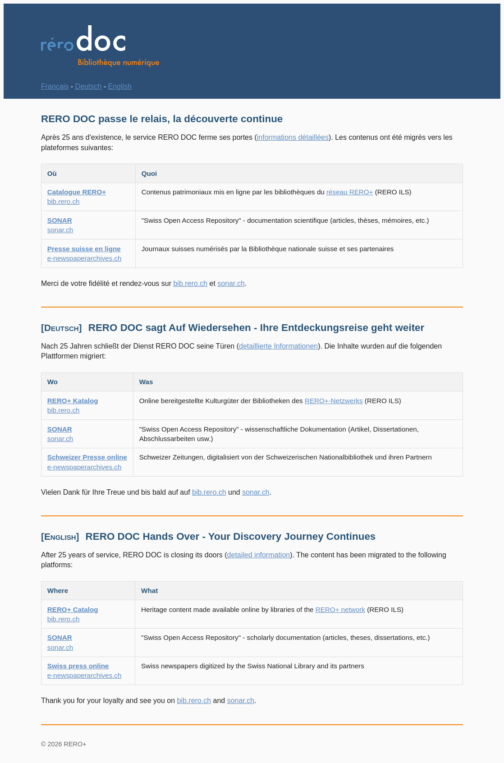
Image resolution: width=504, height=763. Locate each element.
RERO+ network (340, 609)
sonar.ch (230, 283)
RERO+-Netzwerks (334, 400)
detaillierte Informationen (278, 346)
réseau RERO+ (349, 192)
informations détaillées (293, 137)
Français (55, 86)
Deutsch (88, 86)
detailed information (258, 555)
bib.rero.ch (190, 283)
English (120, 86)
